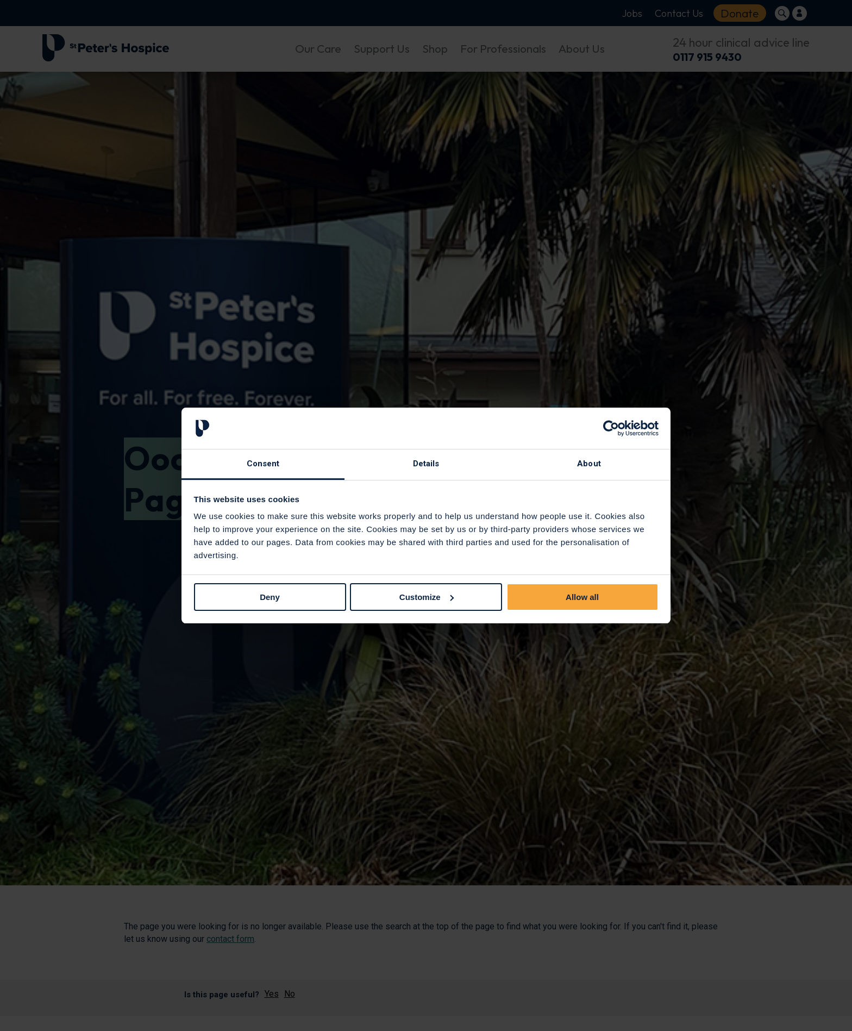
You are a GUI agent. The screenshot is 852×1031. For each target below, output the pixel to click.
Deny (270, 597)
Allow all (582, 597)
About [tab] (589, 463)
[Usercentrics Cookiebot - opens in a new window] (611, 428)
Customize (426, 597)
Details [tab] (426, 463)
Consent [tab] (263, 463)
